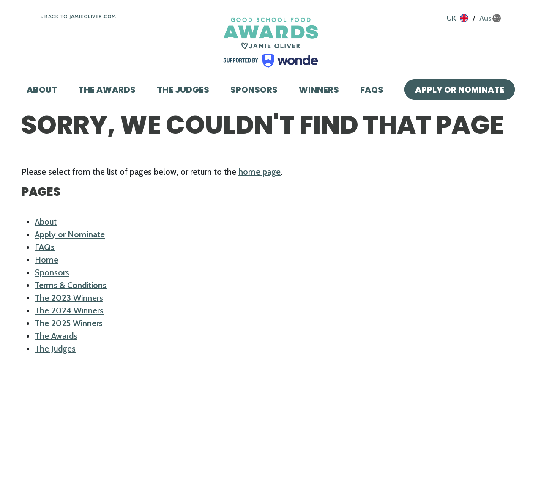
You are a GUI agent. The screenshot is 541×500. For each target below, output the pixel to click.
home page (259, 172)
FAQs (371, 90)
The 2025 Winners (69, 323)
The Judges (183, 90)
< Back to (78, 16)
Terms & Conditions (71, 285)
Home (46, 260)
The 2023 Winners (69, 298)
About (42, 90)
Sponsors (254, 90)
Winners (319, 90)
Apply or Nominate (459, 90)
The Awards (107, 90)
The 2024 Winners (69, 310)
